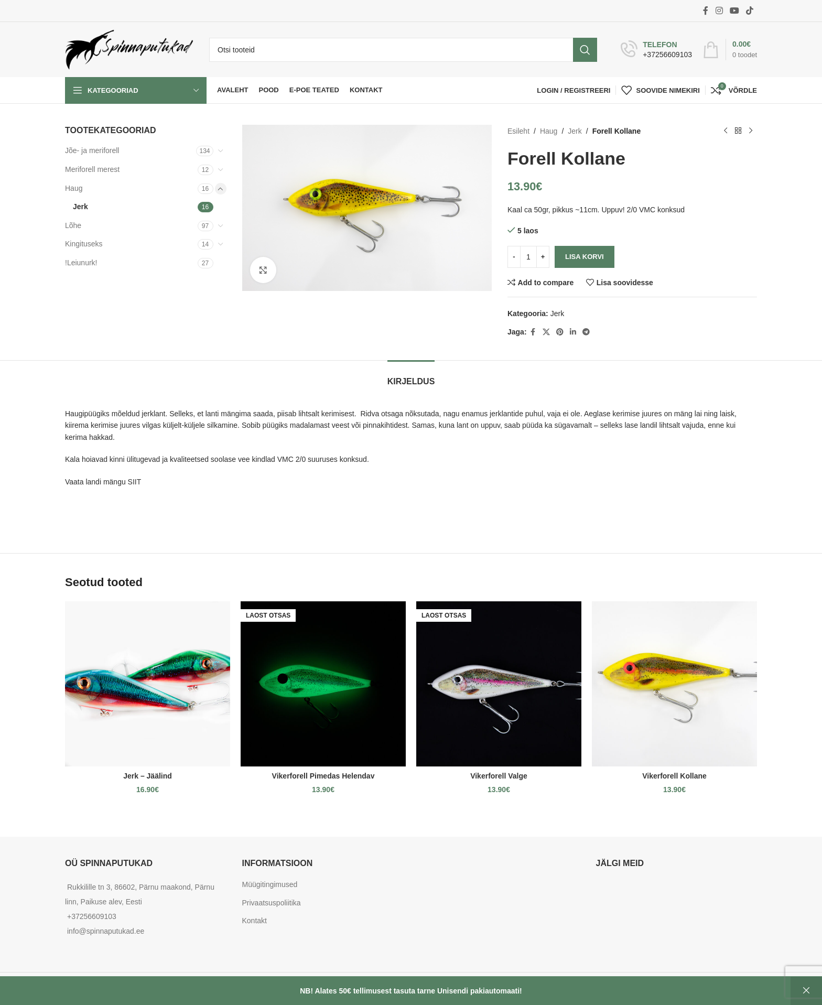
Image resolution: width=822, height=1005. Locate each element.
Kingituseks (84, 244)
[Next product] (750, 131)
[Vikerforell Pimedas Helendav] (323, 683)
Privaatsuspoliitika (271, 903)
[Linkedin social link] (572, 332)
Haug (73, 188)
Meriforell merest (92, 169)
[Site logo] (129, 49)
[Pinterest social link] (559, 332)
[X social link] (546, 332)
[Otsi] (403, 50)
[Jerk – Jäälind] (147, 683)
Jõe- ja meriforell (92, 150)
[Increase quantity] (542, 257)
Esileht (518, 131)
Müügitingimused (270, 884)
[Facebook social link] (705, 11)
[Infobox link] (656, 50)
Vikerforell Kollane (674, 776)
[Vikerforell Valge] (498, 683)
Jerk (80, 206)
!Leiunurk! (81, 262)
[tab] (411, 376)
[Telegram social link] (585, 332)
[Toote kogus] (528, 257)
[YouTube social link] (734, 11)
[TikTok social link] (750, 11)
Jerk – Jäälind (147, 776)
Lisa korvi (584, 257)
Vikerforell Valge (498, 776)
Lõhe (73, 225)
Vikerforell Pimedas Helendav (323, 776)
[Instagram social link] (719, 11)
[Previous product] (725, 131)
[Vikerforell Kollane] (674, 683)
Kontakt (254, 920)
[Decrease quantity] (514, 257)
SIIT (135, 482)
